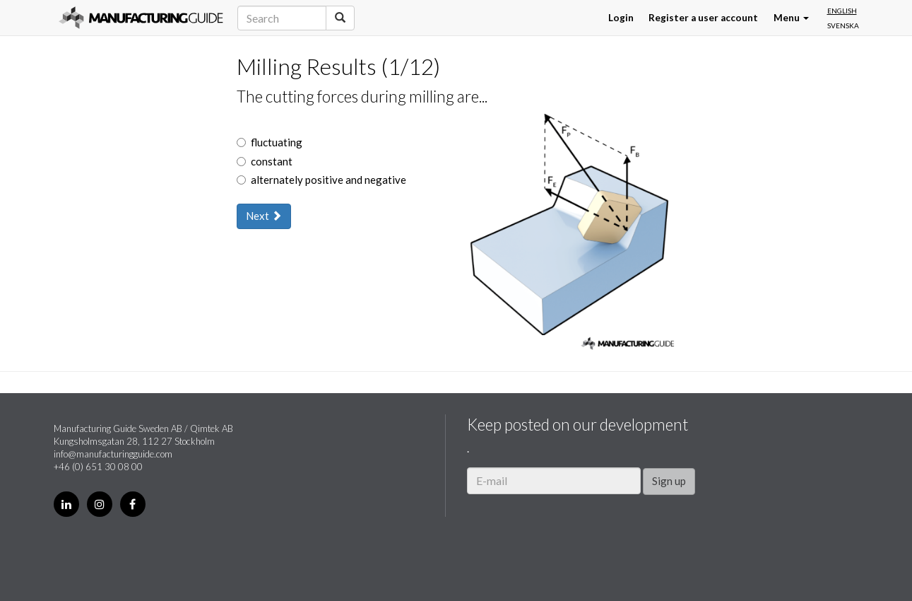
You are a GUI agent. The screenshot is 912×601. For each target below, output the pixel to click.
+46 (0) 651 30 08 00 (98, 466)
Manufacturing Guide (141, 17)
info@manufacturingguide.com (113, 454)
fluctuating (269, 142)
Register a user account (703, 17)
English (842, 10)
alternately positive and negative (321, 179)
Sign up (669, 480)
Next (264, 215)
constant (264, 161)
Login (621, 17)
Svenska (843, 25)
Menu (791, 17)
